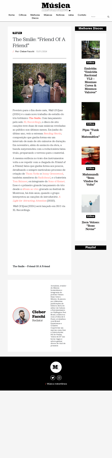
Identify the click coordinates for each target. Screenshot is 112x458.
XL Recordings (32, 122)
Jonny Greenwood (52, 173)
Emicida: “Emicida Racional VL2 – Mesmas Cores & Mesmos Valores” (90, 80)
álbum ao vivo (30, 189)
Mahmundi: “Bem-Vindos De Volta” (91, 179)
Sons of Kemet (56, 181)
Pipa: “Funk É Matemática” (91, 133)
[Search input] (98, 16)
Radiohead (44, 177)
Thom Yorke (33, 173)
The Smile (35, 118)
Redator (37, 320)
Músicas (48, 15)
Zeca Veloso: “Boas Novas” (90, 226)
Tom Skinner (20, 181)
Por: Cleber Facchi (24, 52)
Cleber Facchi (39, 314)
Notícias (60, 15)
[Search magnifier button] (108, 16)
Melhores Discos (35, 16)
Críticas (22, 15)
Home (12, 15)
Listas (71, 15)
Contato (82, 15)
